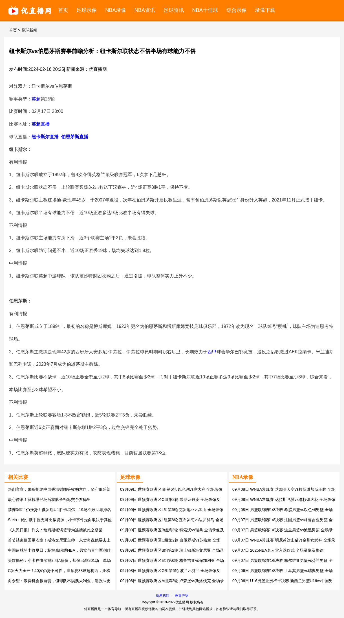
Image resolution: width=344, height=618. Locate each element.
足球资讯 (174, 10)
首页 (63, 10)
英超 (36, 99)
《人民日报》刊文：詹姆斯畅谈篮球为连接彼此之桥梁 (55, 530)
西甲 (212, 351)
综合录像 (236, 10)
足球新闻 (29, 30)
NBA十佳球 (205, 10)
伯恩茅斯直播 (74, 136)
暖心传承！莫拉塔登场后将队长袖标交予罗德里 (49, 499)
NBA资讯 (144, 10)
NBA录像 (115, 10)
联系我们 (162, 595)
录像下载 (265, 10)
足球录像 (86, 10)
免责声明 (181, 595)
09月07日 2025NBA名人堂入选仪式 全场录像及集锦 (277, 550)
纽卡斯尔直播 (45, 136)
